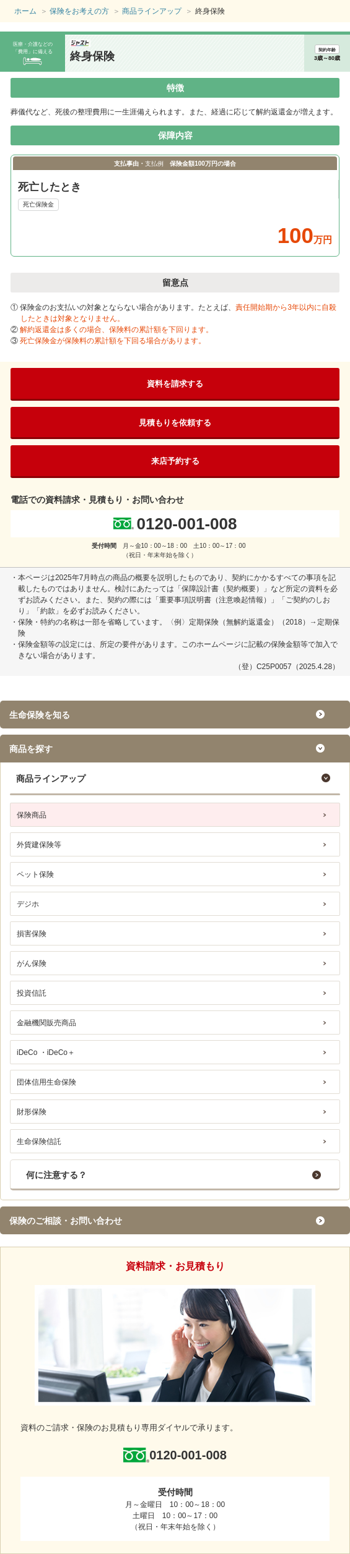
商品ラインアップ (50, 778)
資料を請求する (175, 383)
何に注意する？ (56, 1175)
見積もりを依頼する (175, 422)
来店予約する (175, 461)
